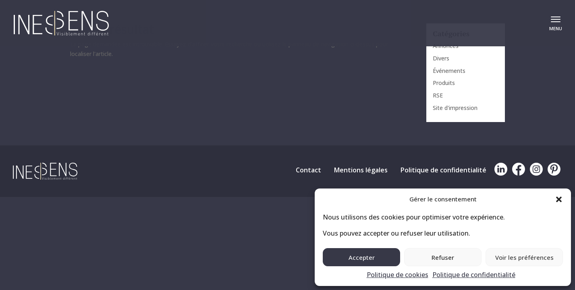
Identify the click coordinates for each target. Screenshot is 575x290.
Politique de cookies (397, 274)
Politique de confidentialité (473, 274)
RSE (438, 95)
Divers (441, 58)
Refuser (443, 257)
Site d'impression (455, 108)
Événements (449, 71)
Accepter (362, 257)
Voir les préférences (524, 257)
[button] (559, 199)
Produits (444, 83)
